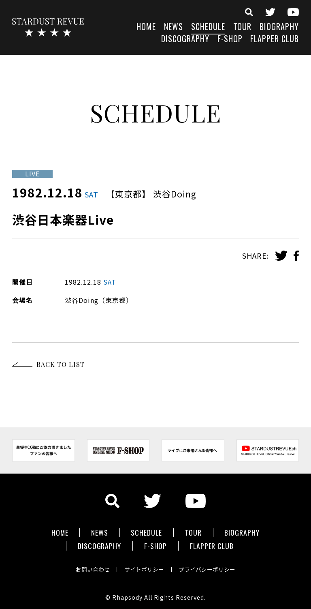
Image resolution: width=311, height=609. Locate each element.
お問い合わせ (91, 566)
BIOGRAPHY (279, 27)
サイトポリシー (144, 566)
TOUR (242, 27)
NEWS (173, 27)
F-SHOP (230, 39)
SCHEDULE (208, 27)
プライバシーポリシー (209, 566)
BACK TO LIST (60, 364)
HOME (146, 27)
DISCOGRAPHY (185, 39)
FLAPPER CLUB (274, 39)
